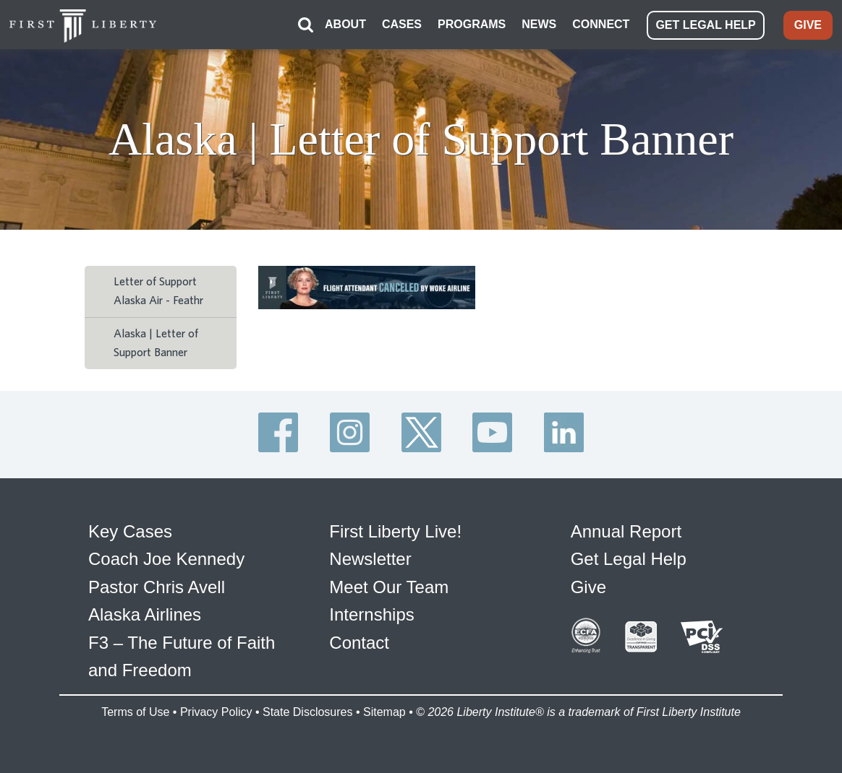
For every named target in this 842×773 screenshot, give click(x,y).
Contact (359, 642)
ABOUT (345, 24)
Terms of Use (135, 712)
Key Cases (130, 531)
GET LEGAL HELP (705, 25)
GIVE (808, 25)
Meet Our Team (388, 587)
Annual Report (626, 531)
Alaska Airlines (144, 614)
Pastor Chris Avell (156, 587)
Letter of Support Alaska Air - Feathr (158, 291)
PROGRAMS (472, 24)
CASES (402, 24)
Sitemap (384, 712)
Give (588, 587)
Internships (371, 614)
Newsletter (370, 559)
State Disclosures (308, 712)
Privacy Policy (216, 712)
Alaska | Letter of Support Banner (156, 343)
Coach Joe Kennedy (166, 559)
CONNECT (600, 24)
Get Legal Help (628, 559)
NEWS (539, 24)
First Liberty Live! (395, 531)
